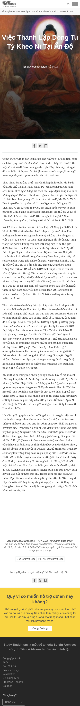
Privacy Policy (10, 670)
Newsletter (8, 674)
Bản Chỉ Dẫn (9, 666)
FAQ (5, 662)
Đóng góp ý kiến (11, 658)
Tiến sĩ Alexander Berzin (34, 66)
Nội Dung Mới (10, 678)
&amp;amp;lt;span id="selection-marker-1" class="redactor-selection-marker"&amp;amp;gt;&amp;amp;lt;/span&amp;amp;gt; (40, 516)
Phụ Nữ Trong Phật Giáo (50, 559)
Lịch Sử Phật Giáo (26, 559)
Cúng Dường (40, 628)
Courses (7, 686)
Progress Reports (12, 682)
